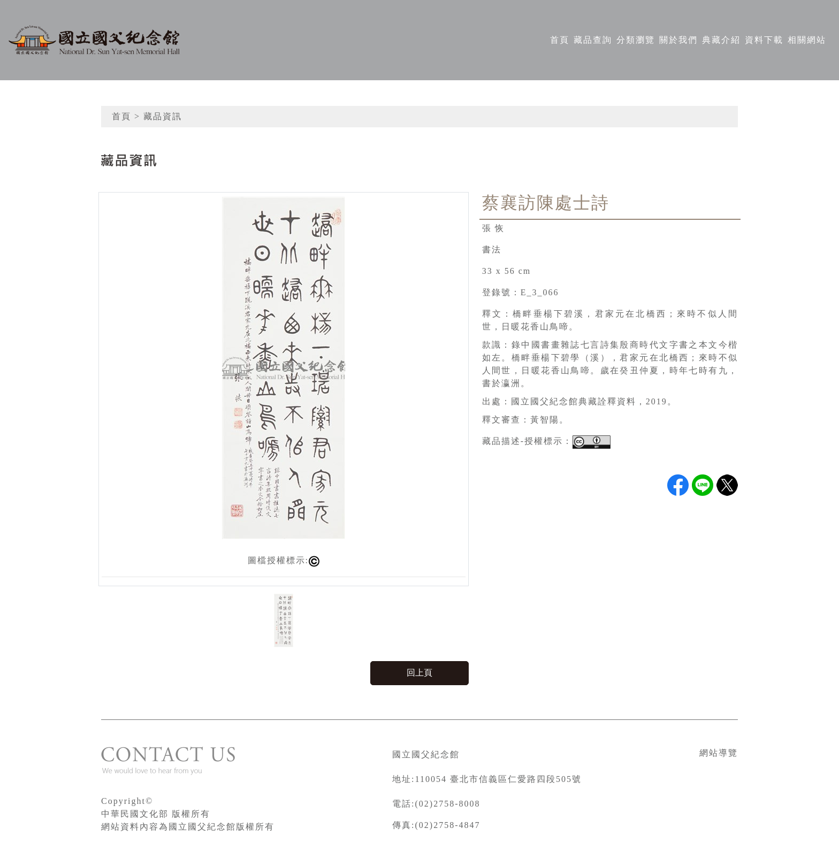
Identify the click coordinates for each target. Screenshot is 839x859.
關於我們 (678, 39)
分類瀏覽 (635, 39)
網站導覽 (718, 752)
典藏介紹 (721, 39)
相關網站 (807, 39)
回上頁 (419, 672)
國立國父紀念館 (426, 754)
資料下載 (764, 39)
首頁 (559, 39)
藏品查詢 (593, 39)
